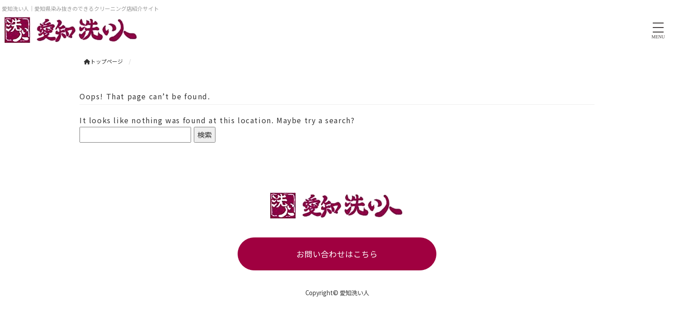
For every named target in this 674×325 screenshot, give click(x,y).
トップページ (103, 61)
